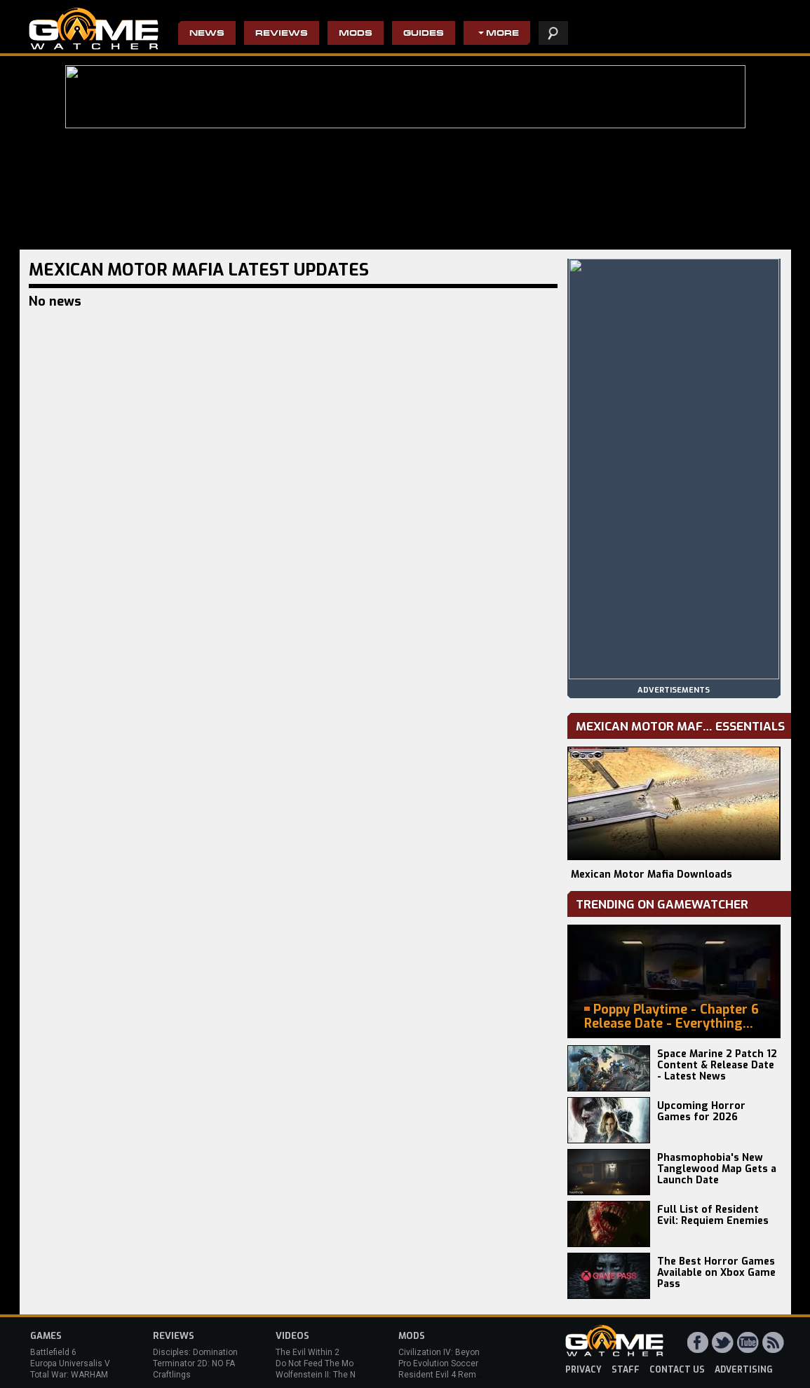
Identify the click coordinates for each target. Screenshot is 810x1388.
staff (626, 1369)
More (502, 34)
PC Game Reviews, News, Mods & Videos (93, 29)
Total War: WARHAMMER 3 (81, 1375)
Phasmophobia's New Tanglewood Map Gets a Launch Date (716, 1169)
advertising (744, 1369)
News (206, 34)
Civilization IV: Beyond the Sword (461, 1352)
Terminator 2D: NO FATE (198, 1363)
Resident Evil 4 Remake (444, 1375)
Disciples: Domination (195, 1352)
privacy (583, 1369)
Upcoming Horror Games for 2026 (701, 1111)
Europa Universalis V (70, 1363)
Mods (355, 34)
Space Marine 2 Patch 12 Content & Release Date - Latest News (717, 1065)
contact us (677, 1369)
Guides (423, 34)
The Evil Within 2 (307, 1352)
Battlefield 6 (53, 1352)
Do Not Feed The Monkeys (326, 1363)
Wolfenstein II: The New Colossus (341, 1375)
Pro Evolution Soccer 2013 (449, 1363)
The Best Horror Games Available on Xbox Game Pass (716, 1273)
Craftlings (172, 1375)
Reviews (281, 34)
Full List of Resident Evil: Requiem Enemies (713, 1215)
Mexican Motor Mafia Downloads (651, 874)
